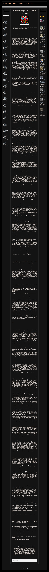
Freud (4, 61)
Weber (4, 143)
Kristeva (5, 86)
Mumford (5, 99)
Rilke (4, 113)
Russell (5, 116)
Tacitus (5, 132)
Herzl (4, 71)
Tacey (4, 131)
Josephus (5, 78)
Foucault (5, 60)
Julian (4, 79)
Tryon (4, 136)
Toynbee (5, 135)
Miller (4, 97)
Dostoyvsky (5, 55)
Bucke (4, 39)
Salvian (5, 117)
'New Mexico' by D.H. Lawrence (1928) (44, 52)
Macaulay (5, 90)
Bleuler (5, 36)
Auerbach (5, 26)
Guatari (5, 66)
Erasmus (5, 58)
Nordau (5, 104)
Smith (4, 122)
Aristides (5, 23)
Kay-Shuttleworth (6, 81)
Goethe (5, 65)
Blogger (27, 568)
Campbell (5, 43)
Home (3, 7)
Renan (4, 112)
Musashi (5, 100)
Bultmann (5, 40)
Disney (5, 54)
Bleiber (5, 35)
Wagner (5, 142)
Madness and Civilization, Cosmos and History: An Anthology (19, 3)
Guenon (5, 67)
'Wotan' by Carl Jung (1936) (44, 27)
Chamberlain (5, 46)
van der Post (5, 139)
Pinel (4, 110)
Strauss (5, 129)
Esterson (5, 59)
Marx (4, 94)
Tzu (4, 138)
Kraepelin (5, 85)
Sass (4, 119)
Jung (4, 80)
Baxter (4, 29)
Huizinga (5, 74)
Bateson (5, 28)
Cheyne (5, 47)
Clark (4, 49)
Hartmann (5, 68)
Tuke (4, 137)
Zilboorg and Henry (6, 145)
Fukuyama (5, 62)
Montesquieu (5, 98)
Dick (4, 53)
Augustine (5, 27)
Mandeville (5, 93)
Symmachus (5, 130)
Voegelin (5, 141)
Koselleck (5, 84)
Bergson (5, 33)
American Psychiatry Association (6, 21)
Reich (4, 111)
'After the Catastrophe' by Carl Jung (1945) (42, 44)
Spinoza (5, 125)
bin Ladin (5, 34)
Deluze (5, 52)
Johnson (5, 77)
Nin (4, 103)
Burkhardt (5, 41)
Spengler (5, 124)
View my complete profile (43, 21)
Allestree (5, 19)
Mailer (4, 91)
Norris (4, 105)
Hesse (4, 73)
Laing (4, 87)
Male (4, 92)
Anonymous (5, 22)
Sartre (4, 118)
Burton (4, 42)
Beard (4, 30)
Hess (4, 72)
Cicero (4, 48)
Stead (4, 126)
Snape (4, 123)
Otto (4, 106)
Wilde (4, 144)
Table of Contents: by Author (8, 7)
